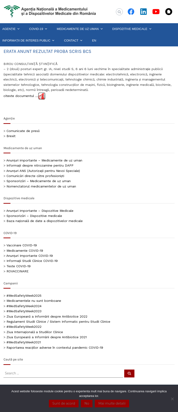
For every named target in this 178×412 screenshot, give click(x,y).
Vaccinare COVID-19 (21, 245)
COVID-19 (38, 29)
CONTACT (73, 40)
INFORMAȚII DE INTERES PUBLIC (28, 40)
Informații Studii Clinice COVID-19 (32, 261)
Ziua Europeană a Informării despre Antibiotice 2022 (46, 316)
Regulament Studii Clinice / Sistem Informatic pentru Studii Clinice (58, 321)
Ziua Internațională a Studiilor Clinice (34, 332)
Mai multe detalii (111, 403)
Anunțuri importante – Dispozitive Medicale (39, 210)
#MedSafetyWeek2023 (23, 311)
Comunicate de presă (22, 131)
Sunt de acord (63, 403)
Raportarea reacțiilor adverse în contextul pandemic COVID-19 (54, 347)
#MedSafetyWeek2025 (23, 295)
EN (94, 40)
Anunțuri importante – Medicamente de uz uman (44, 160)
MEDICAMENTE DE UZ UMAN (80, 29)
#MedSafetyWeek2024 (23, 306)
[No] (172, 398)
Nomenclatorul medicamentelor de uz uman (41, 186)
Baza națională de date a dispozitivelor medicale (44, 221)
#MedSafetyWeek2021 (23, 342)
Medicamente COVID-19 (24, 250)
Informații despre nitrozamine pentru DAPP (39, 165)
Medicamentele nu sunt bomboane (33, 301)
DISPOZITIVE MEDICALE (132, 29)
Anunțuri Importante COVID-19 (29, 256)
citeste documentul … (20, 96)
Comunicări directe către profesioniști (35, 176)
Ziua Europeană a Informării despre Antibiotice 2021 (46, 337)
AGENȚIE (11, 29)
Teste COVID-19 (18, 266)
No (86, 403)
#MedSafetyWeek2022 (23, 326)
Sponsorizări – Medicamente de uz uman (38, 181)
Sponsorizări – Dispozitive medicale (34, 216)
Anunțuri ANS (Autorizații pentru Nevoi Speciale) (43, 171)
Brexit (11, 136)
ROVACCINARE (17, 271)
